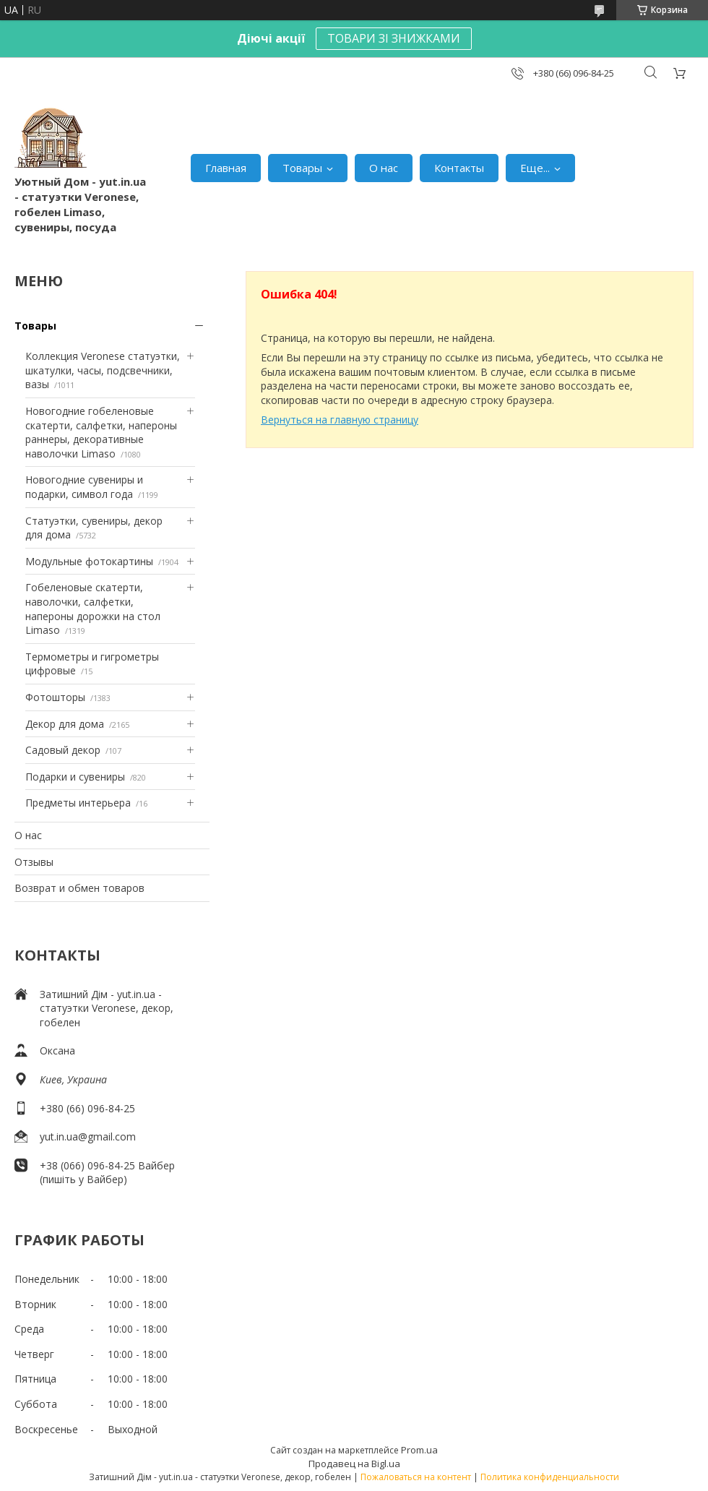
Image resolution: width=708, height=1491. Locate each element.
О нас (383, 167)
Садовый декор (62, 750)
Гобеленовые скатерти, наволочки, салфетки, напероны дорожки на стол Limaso (92, 608)
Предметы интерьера (78, 802)
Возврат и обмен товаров (79, 888)
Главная (225, 167)
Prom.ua (419, 1449)
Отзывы (33, 862)
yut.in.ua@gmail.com (88, 1136)
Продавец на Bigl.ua (354, 1463)
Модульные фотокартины (89, 561)
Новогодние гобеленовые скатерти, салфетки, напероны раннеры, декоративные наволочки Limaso (101, 432)
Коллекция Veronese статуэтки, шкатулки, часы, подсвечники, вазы (102, 370)
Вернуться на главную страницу (339, 419)
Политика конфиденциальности (549, 1477)
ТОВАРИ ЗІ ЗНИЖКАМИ (393, 38)
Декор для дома (64, 724)
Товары (302, 167)
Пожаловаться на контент (416, 1477)
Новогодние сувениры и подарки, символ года (84, 487)
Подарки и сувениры (75, 776)
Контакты (459, 167)
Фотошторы (55, 697)
